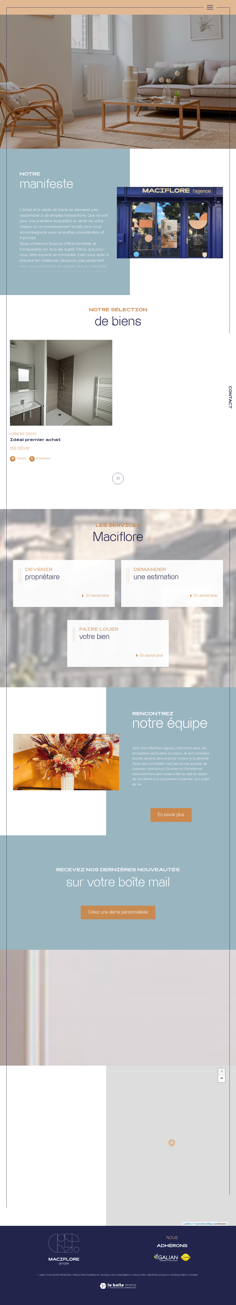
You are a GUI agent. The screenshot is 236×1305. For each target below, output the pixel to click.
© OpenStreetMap (203, 1223)
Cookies (193, 1275)
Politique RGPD (178, 1275)
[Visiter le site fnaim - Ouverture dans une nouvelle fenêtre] (185, 1257)
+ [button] (221, 1071)
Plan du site (138, 1275)
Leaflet (186, 1223)
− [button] (221, 1078)
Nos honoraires (120, 1275)
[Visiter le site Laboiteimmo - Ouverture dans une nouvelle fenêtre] (118, 1291)
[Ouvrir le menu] (210, 7)
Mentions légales (158, 1275)
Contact (229, 397)
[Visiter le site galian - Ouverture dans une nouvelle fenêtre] (166, 1257)
